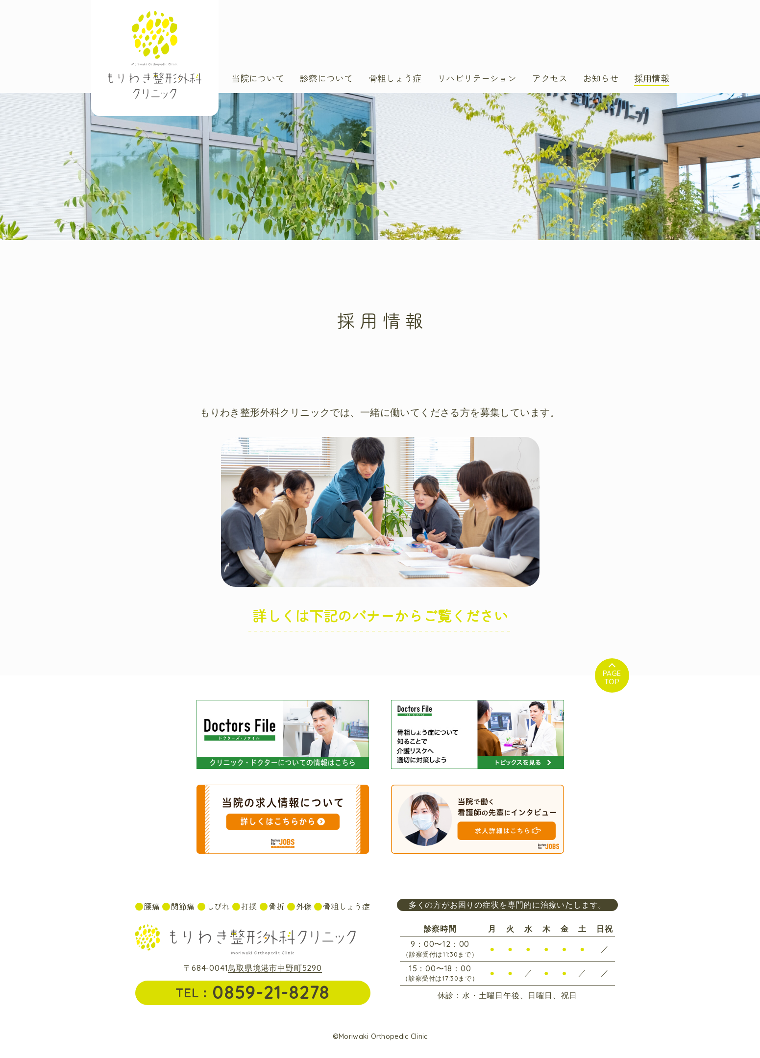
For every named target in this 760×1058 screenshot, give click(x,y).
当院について (257, 78)
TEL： (252, 992)
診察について (326, 78)
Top (612, 677)
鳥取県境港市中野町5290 (274, 968)
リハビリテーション (476, 78)
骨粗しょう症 (394, 78)
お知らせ (600, 78)
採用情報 (651, 78)
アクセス (549, 78)
